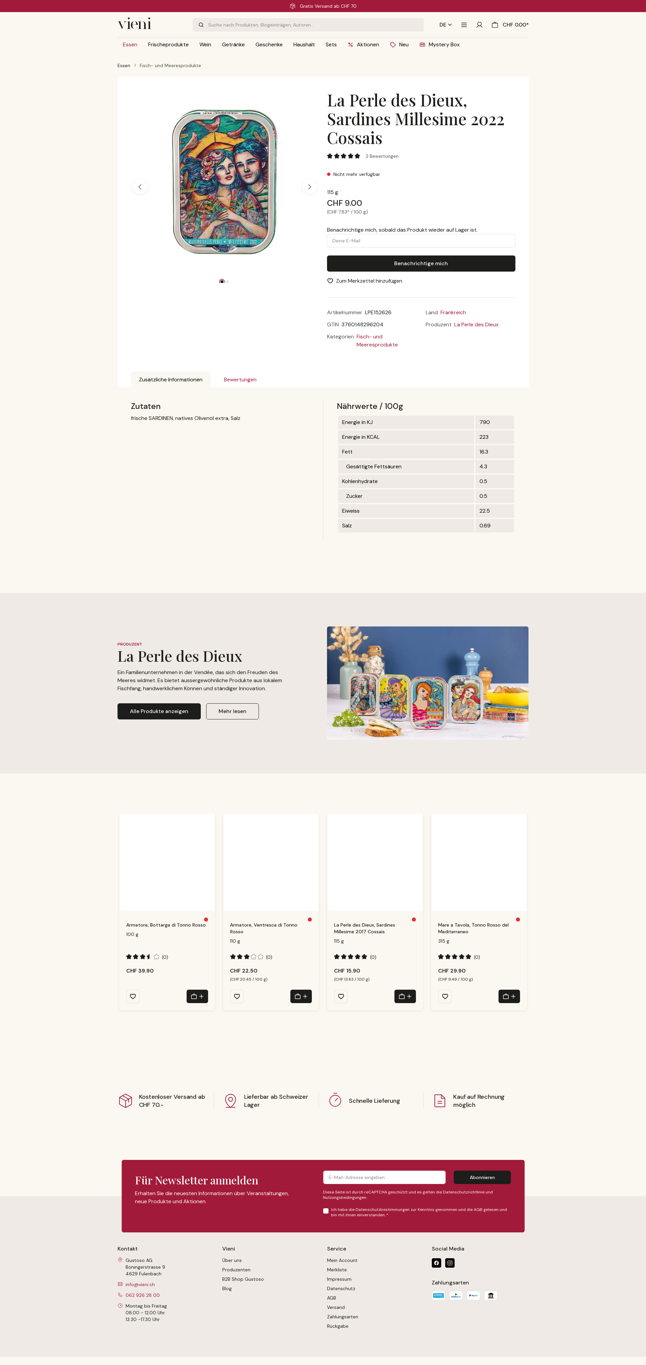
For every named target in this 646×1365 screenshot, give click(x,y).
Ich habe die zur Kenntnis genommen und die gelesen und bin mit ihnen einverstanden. (419, 1212)
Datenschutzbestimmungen (383, 1209)
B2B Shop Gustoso (243, 1279)
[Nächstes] (309, 186)
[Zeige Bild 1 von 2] (222, 281)
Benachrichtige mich (421, 263)
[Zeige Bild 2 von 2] (227, 281)
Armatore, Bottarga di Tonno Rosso (166, 925)
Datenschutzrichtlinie (463, 1192)
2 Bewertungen (382, 156)
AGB (478, 1209)
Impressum (339, 1279)
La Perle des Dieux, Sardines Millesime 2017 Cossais (364, 928)
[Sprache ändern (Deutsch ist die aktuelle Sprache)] (446, 25)
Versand (336, 1307)
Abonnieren (482, 1177)
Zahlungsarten (342, 1317)
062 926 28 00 (143, 1295)
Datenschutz (341, 1288)
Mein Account (342, 1260)
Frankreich (453, 312)
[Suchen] (200, 25)
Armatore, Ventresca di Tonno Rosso (263, 928)
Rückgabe (338, 1326)
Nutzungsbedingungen (344, 1197)
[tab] (171, 380)
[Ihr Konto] (479, 25)
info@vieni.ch (140, 1284)
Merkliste (337, 1270)
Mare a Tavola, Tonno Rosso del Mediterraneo (473, 928)
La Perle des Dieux (476, 324)
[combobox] (316, 25)
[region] (225, 186)
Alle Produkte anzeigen (159, 711)
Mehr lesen (232, 711)
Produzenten (236, 1270)
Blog (227, 1288)
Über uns (232, 1260)
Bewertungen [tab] (240, 379)
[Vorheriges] (140, 186)
